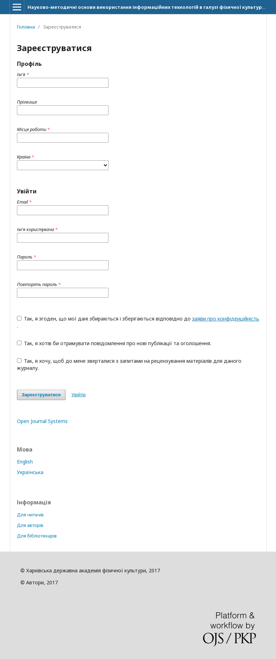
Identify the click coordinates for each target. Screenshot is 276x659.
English (25, 461)
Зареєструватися (41, 394)
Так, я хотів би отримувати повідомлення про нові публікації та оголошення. (114, 343)
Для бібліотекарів (37, 536)
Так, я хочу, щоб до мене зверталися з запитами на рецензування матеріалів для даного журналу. (129, 364)
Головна (26, 27)
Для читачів (30, 514)
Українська (30, 472)
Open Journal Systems (42, 421)
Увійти (79, 394)
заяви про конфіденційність (225, 318)
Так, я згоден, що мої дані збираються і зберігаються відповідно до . (138, 322)
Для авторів (30, 525)
